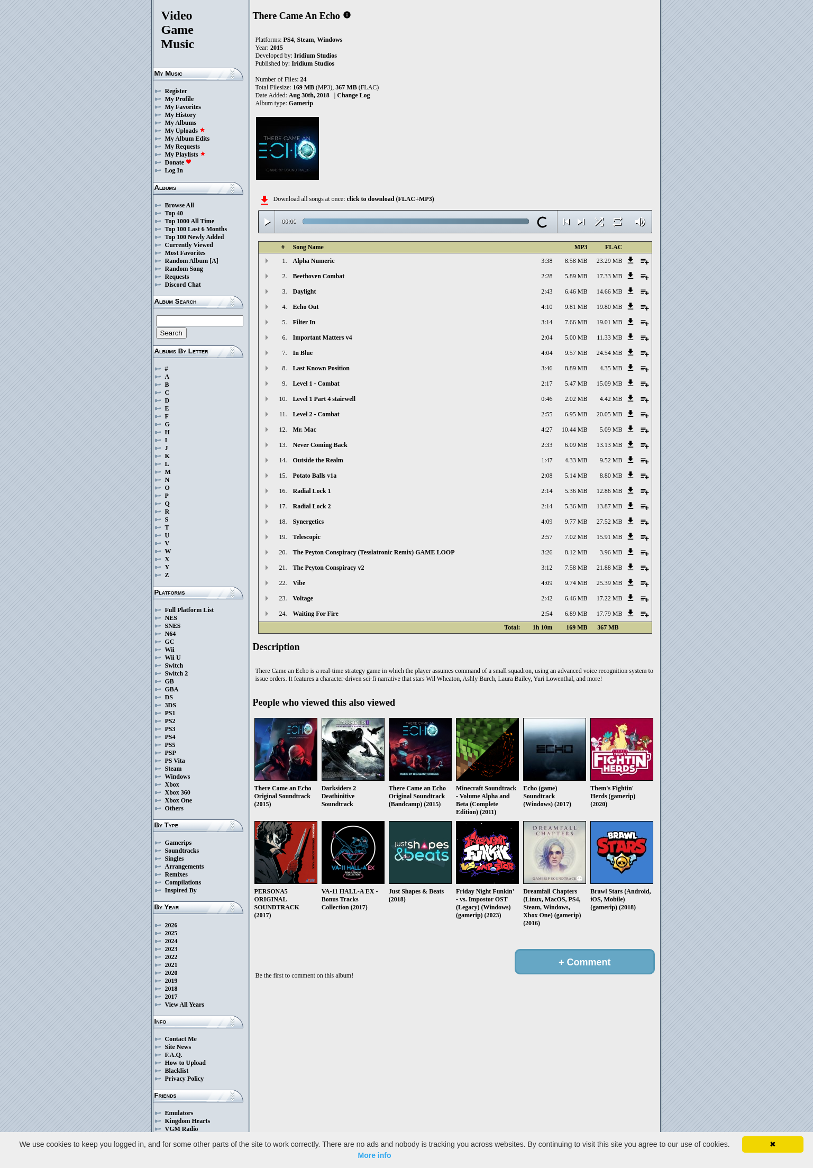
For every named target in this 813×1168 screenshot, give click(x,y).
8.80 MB (611, 475)
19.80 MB (610, 307)
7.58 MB (576, 567)
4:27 (546, 429)
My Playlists (185, 154)
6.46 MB (576, 291)
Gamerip (301, 103)
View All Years (184, 1004)
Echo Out (306, 307)
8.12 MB (576, 552)
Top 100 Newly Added (194, 237)
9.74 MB (576, 583)
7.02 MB (576, 537)
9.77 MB (576, 521)
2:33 (546, 445)
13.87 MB (610, 506)
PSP (170, 752)
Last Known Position (321, 368)
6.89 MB (576, 613)
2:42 (546, 598)
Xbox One (179, 800)
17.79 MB (610, 613)
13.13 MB (610, 445)
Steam (173, 768)
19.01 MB (610, 322)
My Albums (181, 122)
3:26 (546, 552)
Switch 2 (176, 673)
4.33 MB (576, 460)
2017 (171, 996)
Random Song (184, 268)
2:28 (546, 276)
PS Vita (175, 760)
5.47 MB (576, 383)
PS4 (170, 737)
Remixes (176, 874)
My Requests (182, 146)
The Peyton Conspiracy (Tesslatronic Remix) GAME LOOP (374, 552)
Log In (174, 170)
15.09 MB (610, 383)
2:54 (546, 613)
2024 (171, 941)
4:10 (546, 307)
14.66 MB (610, 291)
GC (170, 641)
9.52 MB (611, 460)
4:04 (546, 353)
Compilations (183, 882)
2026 (171, 925)
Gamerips (178, 842)
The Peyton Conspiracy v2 (328, 567)
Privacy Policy (184, 1078)
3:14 (546, 322)
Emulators (179, 1113)
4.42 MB (611, 399)
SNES (173, 625)
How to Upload (185, 1062)
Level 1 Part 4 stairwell (324, 399)
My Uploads (185, 130)
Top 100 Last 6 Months (196, 229)
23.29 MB (610, 260)
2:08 (546, 475)
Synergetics (308, 521)
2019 (171, 980)
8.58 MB (576, 260)
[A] (213, 260)
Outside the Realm (318, 460)
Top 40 (174, 213)
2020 (171, 973)
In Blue (303, 353)
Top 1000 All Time (189, 221)
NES (171, 618)
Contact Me (181, 1039)
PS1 (170, 713)
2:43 (546, 291)
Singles (174, 858)
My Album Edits (187, 138)
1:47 (546, 460)
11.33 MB (609, 337)
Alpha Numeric (314, 260)
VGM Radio (181, 1129)
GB (169, 681)
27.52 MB (610, 521)
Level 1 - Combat (316, 383)
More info (374, 1155)
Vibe (299, 583)
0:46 (546, 399)
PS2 (170, 721)
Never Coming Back (320, 445)
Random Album (186, 260)
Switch (174, 665)
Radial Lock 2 (312, 506)
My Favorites (183, 107)
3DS (170, 705)
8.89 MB (576, 368)
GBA (172, 689)
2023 (171, 949)
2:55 (546, 414)
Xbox (172, 784)
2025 (171, 933)
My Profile (179, 99)
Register (176, 91)
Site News (178, 1047)
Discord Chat (183, 284)
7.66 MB (576, 322)
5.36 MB (576, 491)
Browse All (179, 205)
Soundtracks (182, 850)
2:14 (546, 491)
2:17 (546, 383)
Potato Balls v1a (315, 475)
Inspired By (181, 890)
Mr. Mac (304, 429)
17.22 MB (610, 598)
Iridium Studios (315, 55)
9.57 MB (576, 353)
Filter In (304, 322)
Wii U (173, 657)
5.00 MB (576, 337)
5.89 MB (576, 276)
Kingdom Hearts (188, 1121)
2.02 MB (576, 399)
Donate (178, 162)
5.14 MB (576, 475)
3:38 (546, 260)
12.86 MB (610, 491)
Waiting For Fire (316, 613)
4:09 (546, 521)
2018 (171, 988)
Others (174, 808)
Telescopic (307, 537)
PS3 (170, 729)
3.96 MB (611, 552)
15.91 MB (610, 537)
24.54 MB (610, 353)
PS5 (170, 745)
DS (169, 697)
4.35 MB (611, 368)
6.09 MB (576, 445)
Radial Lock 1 (312, 491)
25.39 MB (610, 583)
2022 (171, 957)
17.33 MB (610, 276)
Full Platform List (189, 610)
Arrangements (184, 866)
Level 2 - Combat (316, 414)
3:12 (546, 567)
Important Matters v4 (322, 337)
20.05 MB (610, 414)
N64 (170, 633)
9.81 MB (576, 307)
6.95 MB (576, 414)
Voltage (303, 598)
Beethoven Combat (319, 276)
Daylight (304, 291)
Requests (177, 276)
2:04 (546, 337)
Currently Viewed (189, 245)
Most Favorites (185, 253)
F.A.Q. (173, 1054)
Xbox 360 (177, 792)
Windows (177, 776)
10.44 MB (575, 429)
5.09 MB (611, 429)
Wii (170, 649)
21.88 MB (610, 567)
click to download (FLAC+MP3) (390, 199)
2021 (171, 965)
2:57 (546, 537)
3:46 (546, 368)
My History (180, 114)
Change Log (353, 95)
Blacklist (177, 1070)
